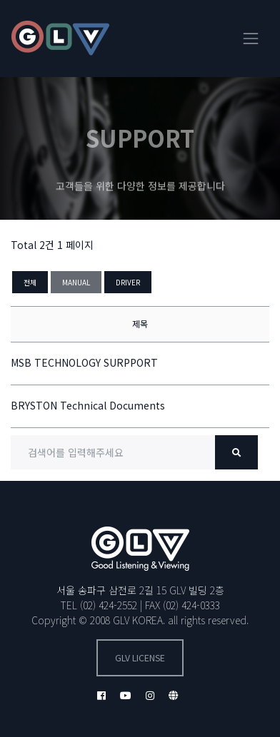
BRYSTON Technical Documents (88, 405)
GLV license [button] (140, 657)
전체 (30, 282)
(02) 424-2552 (108, 605)
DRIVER (128, 282)
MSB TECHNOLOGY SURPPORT (84, 362)
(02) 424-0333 (191, 605)
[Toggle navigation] (251, 38)
